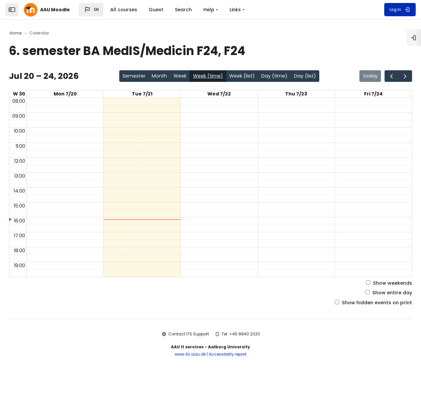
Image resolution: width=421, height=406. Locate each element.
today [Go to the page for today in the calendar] (348, 77)
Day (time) (282, 77)
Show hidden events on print (353, 327)
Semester (125, 77)
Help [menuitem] (208, 9)
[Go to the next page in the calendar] (387, 76)
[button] (91, 9)
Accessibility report (227, 379)
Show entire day (369, 317)
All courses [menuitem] (123, 9)
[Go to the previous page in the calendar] (371, 76)
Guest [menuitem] (156, 9)
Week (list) (247, 77)
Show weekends (369, 306)
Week (177, 77)
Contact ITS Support (188, 359)
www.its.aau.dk (190, 379)
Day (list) (316, 77)
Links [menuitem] (235, 9)
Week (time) (208, 77)
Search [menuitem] (183, 9)
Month (154, 77)
